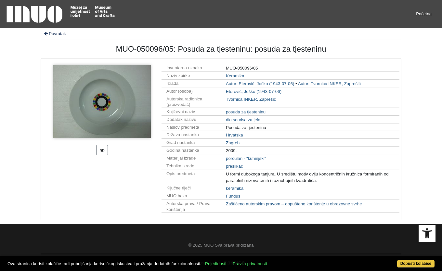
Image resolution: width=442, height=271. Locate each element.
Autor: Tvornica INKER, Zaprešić (329, 83)
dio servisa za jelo (243, 119)
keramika (234, 188)
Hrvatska (234, 135)
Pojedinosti (215, 263)
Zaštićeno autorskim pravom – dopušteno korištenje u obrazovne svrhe (294, 203)
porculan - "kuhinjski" (246, 158)
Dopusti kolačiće (415, 263)
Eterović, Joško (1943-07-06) (253, 91)
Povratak (54, 33)
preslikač (234, 166)
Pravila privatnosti (250, 263)
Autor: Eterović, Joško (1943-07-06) (260, 83)
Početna (424, 13)
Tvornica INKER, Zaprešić (251, 99)
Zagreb (233, 142)
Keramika (235, 75)
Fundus (233, 196)
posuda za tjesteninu (246, 112)
